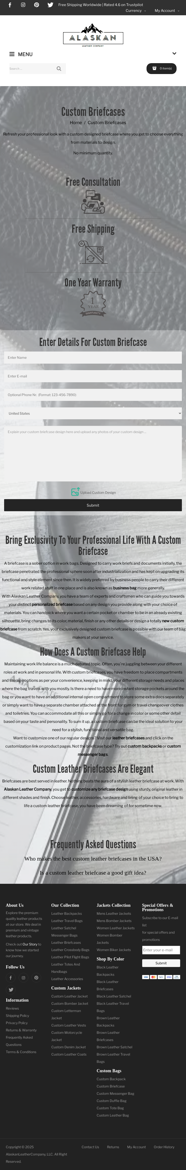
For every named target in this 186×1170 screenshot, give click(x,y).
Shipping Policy (17, 1015)
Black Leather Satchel (114, 996)
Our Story (30, 944)
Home (76, 122)
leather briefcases (128, 738)
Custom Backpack (111, 1079)
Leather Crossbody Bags (70, 950)
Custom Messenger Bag (115, 1093)
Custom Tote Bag (110, 1108)
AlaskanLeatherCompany (25, 1154)
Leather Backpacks (66, 913)
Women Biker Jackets (114, 950)
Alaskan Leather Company (27, 789)
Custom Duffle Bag (111, 1101)
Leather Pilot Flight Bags (70, 957)
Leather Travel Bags (67, 921)
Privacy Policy (17, 1023)
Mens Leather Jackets (114, 913)
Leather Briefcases (66, 942)
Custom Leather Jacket (69, 996)
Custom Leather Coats (68, 1054)
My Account (136, 1147)
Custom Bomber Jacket (69, 1003)
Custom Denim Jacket (68, 1047)
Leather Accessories (67, 979)
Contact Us (90, 1147)
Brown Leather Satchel (114, 1047)
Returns (113, 1147)
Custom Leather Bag (113, 1115)
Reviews (12, 1008)
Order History (164, 1147)
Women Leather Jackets (116, 928)
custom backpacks (145, 746)
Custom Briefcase (111, 1086)
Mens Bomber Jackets (114, 921)
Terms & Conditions (21, 1052)
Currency (136, 11)
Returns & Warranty (21, 1030)
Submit (93, 505)
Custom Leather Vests (68, 1025)
